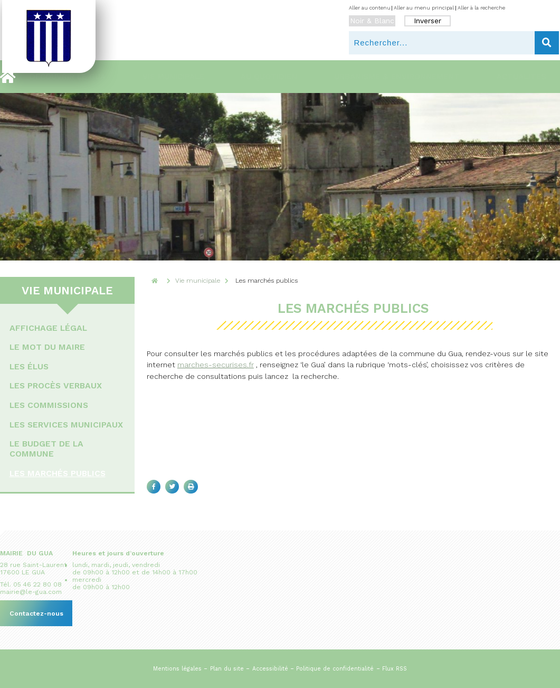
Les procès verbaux (56, 385)
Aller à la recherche (481, 8)
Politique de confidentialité (335, 668)
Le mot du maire (47, 347)
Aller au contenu (370, 8)
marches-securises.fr (215, 364)
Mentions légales (177, 668)
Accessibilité (270, 668)
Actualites (521, 76)
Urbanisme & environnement (397, 76)
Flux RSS (394, 668)
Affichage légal (48, 328)
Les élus (29, 366)
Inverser (427, 20)
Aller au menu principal (424, 8)
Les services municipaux (66, 425)
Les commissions (49, 405)
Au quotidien (269, 76)
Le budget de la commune (46, 449)
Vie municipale (173, 76)
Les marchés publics (58, 473)
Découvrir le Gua (68, 76)
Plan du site (227, 668)
